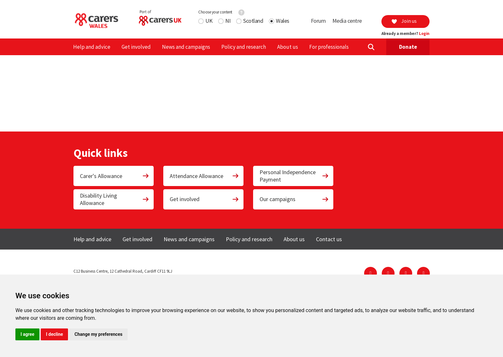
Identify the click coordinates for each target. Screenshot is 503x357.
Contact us (329, 239)
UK (208, 20)
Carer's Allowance (114, 176)
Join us (404, 21)
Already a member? (405, 33)
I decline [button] (54, 334)
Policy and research (243, 46)
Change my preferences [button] (98, 334)
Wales (282, 20)
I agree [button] (27, 334)
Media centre (347, 20)
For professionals (329, 46)
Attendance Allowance (204, 176)
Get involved (136, 46)
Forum (318, 20)
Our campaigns (294, 199)
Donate (408, 46)
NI (227, 20)
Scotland (253, 20)
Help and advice (91, 46)
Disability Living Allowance (114, 199)
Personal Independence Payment (294, 175)
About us (287, 46)
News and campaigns (186, 46)
